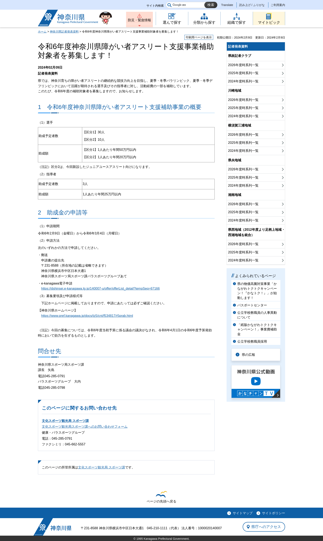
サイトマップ (243, 513)
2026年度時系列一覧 (243, 65)
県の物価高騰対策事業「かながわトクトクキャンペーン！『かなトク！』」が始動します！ (257, 290)
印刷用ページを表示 (199, 37)
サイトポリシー (273, 513)
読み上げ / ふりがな (252, 5)
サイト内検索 (155, 5)
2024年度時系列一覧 (243, 81)
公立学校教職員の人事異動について (257, 315)
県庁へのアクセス (266, 527)
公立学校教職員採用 (252, 341)
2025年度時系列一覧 (243, 73)
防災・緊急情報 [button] (139, 20)
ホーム (42, 31)
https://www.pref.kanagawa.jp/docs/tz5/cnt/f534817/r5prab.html (87, 315)
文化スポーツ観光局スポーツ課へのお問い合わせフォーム (85, 426)
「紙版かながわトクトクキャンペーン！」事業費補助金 (257, 329)
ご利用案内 (278, 5)
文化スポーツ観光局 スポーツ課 (65, 421)
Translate (227, 5)
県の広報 (248, 354)
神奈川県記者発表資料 (64, 31)
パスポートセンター (252, 305)
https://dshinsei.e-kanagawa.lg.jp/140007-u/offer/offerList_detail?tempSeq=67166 (100, 288)
